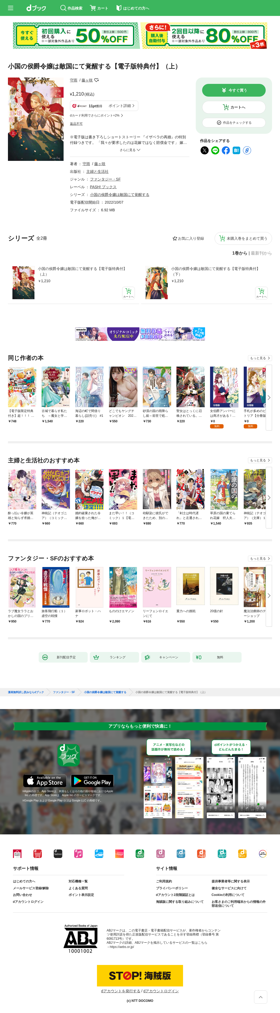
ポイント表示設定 (81, 895)
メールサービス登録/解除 (31, 888)
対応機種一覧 (78, 881)
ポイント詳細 (120, 106)
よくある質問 (78, 888)
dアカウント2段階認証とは (175, 895)
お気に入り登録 (191, 238)
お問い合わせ (22, 895)
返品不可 (76, 124)
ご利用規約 (164, 881)
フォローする (96, 80)
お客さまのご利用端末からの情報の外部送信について (239, 904)
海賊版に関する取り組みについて (180, 902)
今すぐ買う (238, 90)
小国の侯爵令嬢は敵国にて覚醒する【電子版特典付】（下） (215, 271)
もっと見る (258, 358)
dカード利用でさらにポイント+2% (94, 115)
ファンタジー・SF (105, 179)
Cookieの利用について (228, 895)
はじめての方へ (24, 881)
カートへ (237, 107)
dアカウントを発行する (120, 991)
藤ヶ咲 (87, 80)
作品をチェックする (237, 123)
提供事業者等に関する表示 (231, 881)
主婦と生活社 (97, 171)
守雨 (73, 80)
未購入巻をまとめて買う (247, 238)
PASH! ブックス (103, 187)
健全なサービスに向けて (229, 888)
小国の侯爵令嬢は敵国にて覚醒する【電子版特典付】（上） (82, 271)
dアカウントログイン (28, 902)
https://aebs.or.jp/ (122, 947)
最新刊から (261, 253)
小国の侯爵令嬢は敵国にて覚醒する (119, 194)
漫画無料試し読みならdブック (26, 692)
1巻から (239, 253)
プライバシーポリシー (172, 888)
